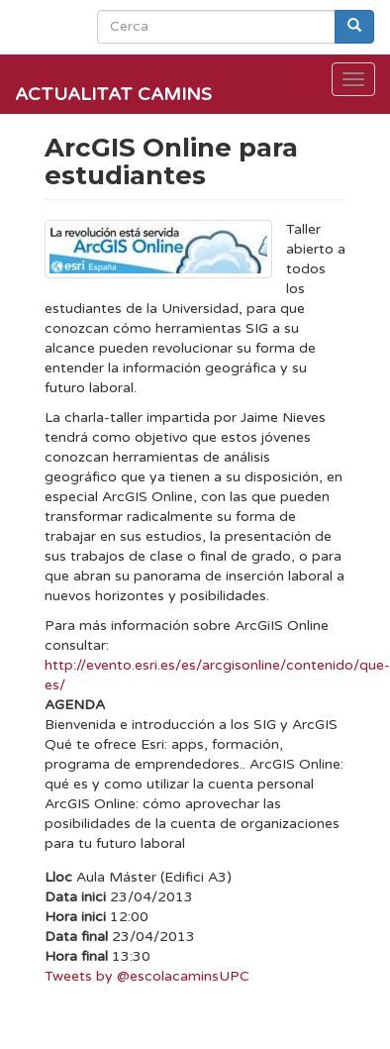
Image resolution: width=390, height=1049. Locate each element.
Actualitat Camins (113, 94)
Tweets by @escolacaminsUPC (147, 976)
